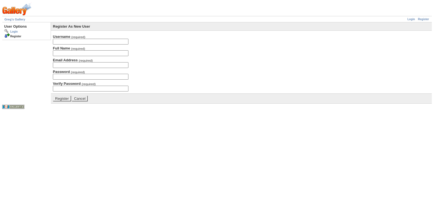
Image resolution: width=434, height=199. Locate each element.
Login (411, 19)
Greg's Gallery (14, 19)
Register (423, 19)
